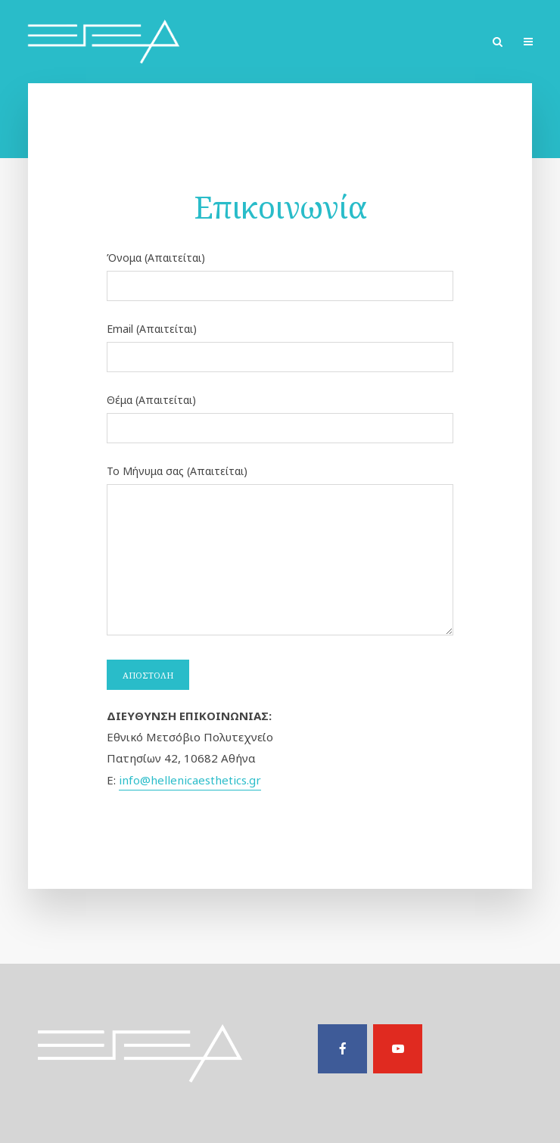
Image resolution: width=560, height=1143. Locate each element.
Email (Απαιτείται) (280, 344)
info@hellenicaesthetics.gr (190, 779)
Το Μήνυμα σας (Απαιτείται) (280, 551)
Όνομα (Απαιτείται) (280, 273)
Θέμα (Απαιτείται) (280, 415)
